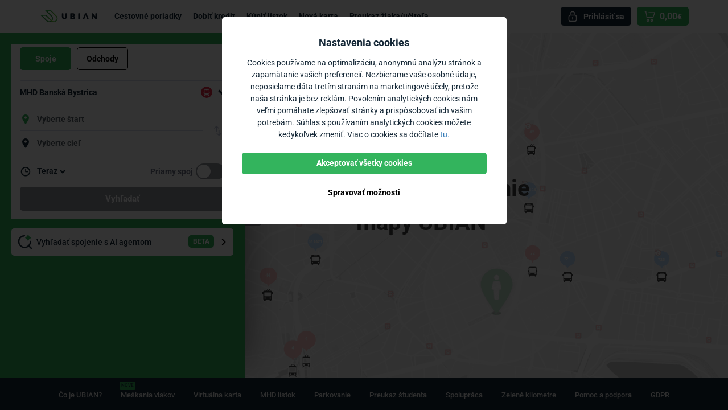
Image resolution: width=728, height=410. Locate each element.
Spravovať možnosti (364, 192)
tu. (445, 134)
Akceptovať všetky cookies (364, 162)
